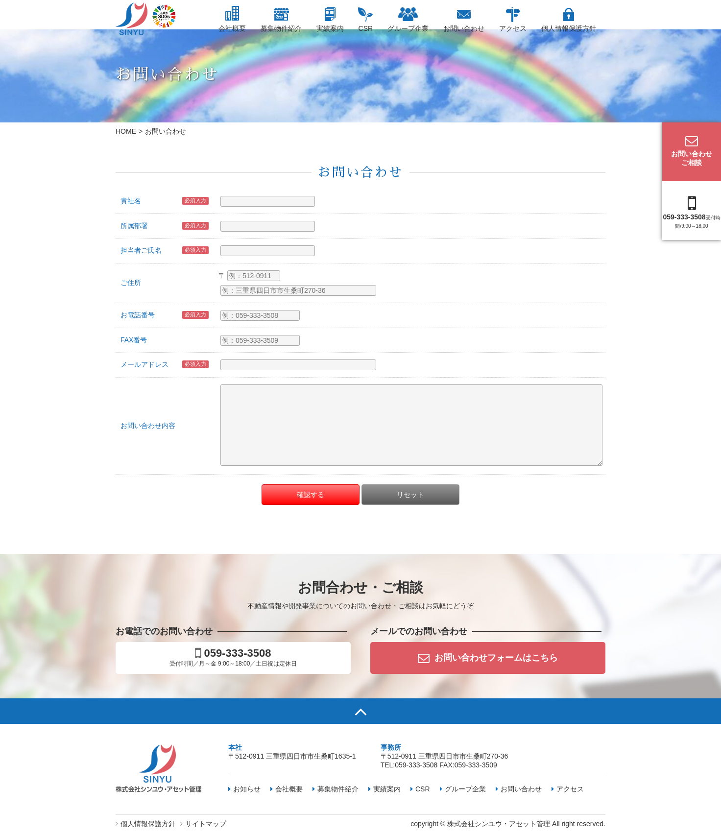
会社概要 (232, 28)
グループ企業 (408, 28)
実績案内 (330, 28)
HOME (126, 131)
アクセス (513, 28)
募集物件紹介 (281, 28)
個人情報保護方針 (568, 28)
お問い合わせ (463, 28)
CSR (366, 28)
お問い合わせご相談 (691, 151)
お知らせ (244, 789)
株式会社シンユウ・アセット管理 (498, 824)
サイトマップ (203, 824)
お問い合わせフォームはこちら (488, 658)
